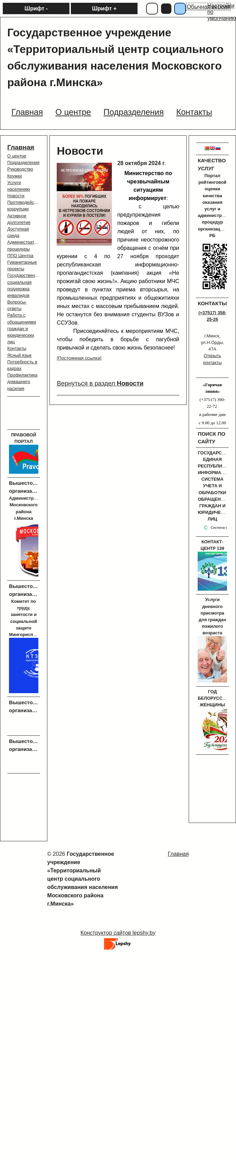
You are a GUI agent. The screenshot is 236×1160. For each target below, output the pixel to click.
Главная (20, 147)
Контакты (16, 348)
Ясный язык (19, 355)
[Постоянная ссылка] (79, 358)
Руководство (20, 169)
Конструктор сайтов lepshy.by (118, 933)
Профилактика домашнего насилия (22, 381)
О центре (16, 155)
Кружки (14, 176)
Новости (16, 195)
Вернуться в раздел (100, 383)
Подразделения (23, 162)
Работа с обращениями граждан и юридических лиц (21, 328)
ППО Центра (20, 255)
